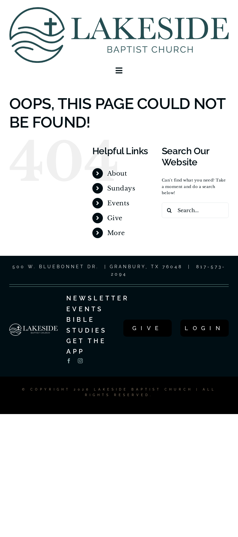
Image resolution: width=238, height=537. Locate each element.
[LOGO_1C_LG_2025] (119, 9)
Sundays (121, 188)
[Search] (169, 210)
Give (114, 218)
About (117, 173)
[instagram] (80, 360)
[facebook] (68, 360)
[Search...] (195, 210)
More (116, 233)
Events (118, 203)
